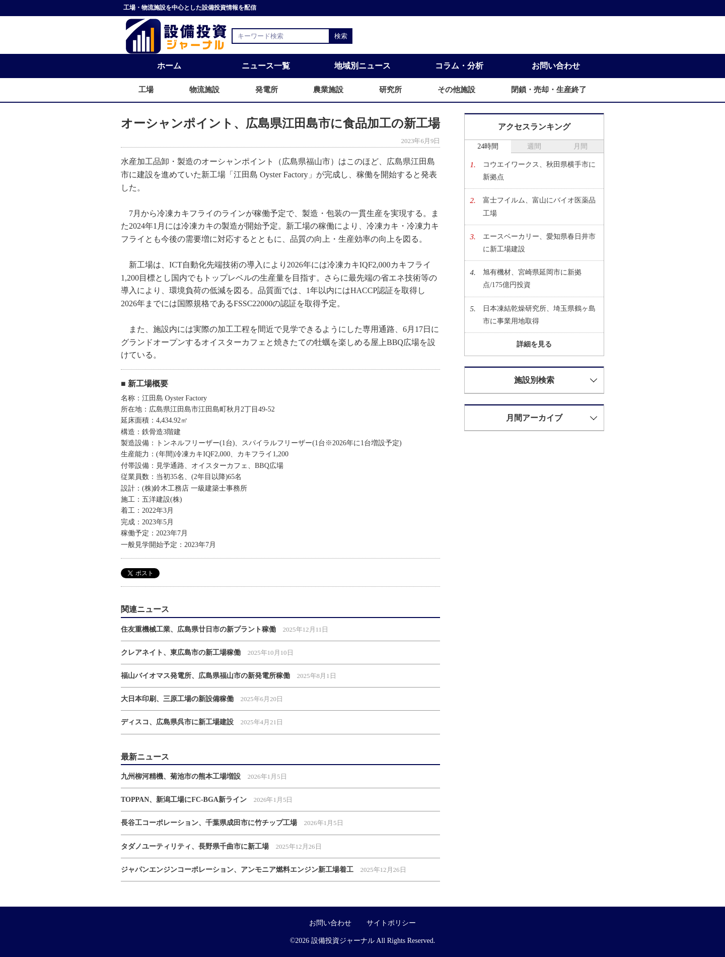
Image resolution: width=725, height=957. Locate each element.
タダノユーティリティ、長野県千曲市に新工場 (195, 846)
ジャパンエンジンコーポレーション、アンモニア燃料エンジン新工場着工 (237, 869)
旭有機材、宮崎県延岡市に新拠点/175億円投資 (532, 278)
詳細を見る (534, 344)
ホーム (169, 65)
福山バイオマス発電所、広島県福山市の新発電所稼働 (205, 675)
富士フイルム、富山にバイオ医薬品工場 (539, 206)
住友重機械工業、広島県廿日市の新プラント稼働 (198, 629)
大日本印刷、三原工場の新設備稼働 (177, 699)
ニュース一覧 (266, 65)
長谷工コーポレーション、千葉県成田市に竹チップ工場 (209, 823)
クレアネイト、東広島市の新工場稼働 (181, 652)
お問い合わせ (556, 65)
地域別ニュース (362, 65)
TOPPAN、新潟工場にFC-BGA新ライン (184, 799)
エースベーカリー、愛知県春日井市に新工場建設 (539, 243)
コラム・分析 (459, 65)
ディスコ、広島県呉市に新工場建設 (177, 722)
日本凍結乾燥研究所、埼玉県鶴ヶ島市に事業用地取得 (539, 315)
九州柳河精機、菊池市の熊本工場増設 (181, 776)
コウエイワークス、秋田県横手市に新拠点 (539, 171)
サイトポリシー (391, 923)
